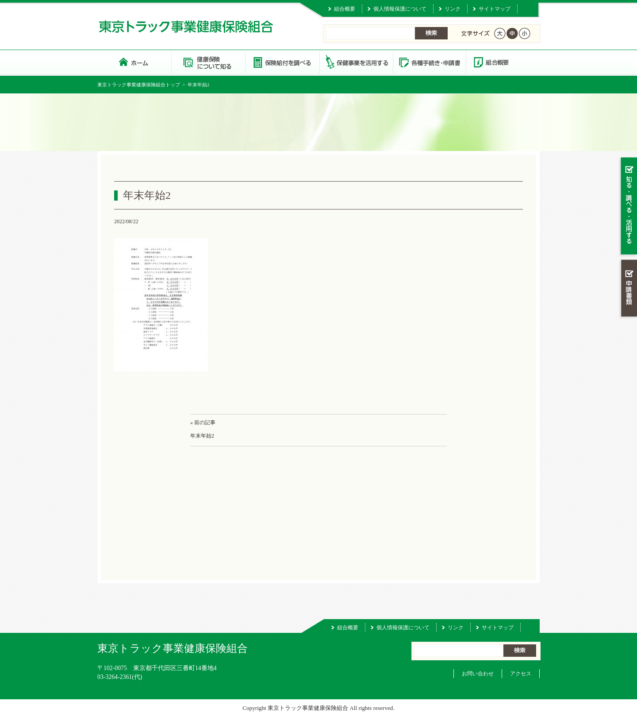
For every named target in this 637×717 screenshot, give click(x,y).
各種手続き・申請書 (429, 62)
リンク (452, 9)
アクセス (520, 673)
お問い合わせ (478, 673)
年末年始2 (202, 436)
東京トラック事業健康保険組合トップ (138, 84)
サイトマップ (494, 9)
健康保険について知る (208, 62)
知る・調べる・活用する (628, 206)
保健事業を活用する (355, 62)
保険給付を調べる (282, 62)
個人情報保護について (399, 9)
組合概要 (344, 9)
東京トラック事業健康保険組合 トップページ (134, 62)
